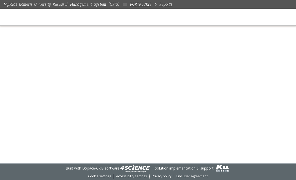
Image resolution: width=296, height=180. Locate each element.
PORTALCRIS (140, 4)
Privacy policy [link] (161, 176)
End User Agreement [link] (192, 176)
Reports (165, 4)
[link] (135, 168)
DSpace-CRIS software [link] (100, 168)
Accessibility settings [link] (131, 176)
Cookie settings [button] (99, 176)
